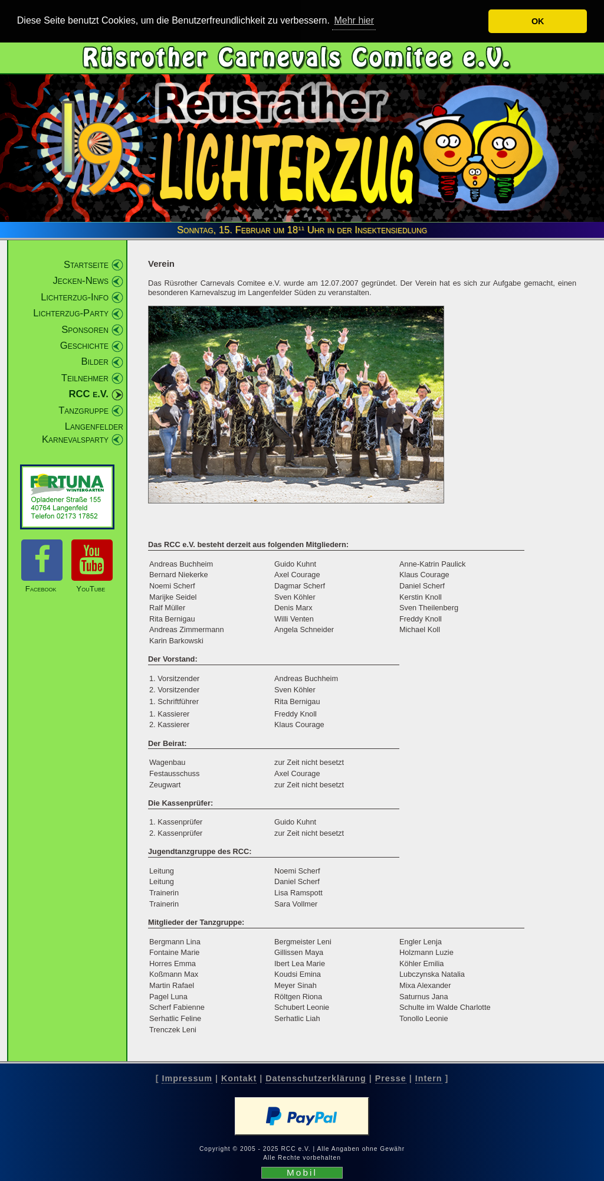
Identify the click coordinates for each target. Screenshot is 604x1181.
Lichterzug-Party (71, 313)
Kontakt (239, 1077)
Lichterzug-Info (75, 296)
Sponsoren (85, 329)
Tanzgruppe (83, 410)
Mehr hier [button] (354, 20)
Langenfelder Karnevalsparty (82, 433)
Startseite (86, 264)
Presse (390, 1077)
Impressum (187, 1077)
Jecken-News (80, 280)
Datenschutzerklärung (315, 1077)
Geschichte (84, 345)
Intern (428, 1077)
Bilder (95, 361)
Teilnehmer (85, 377)
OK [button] (537, 21)
